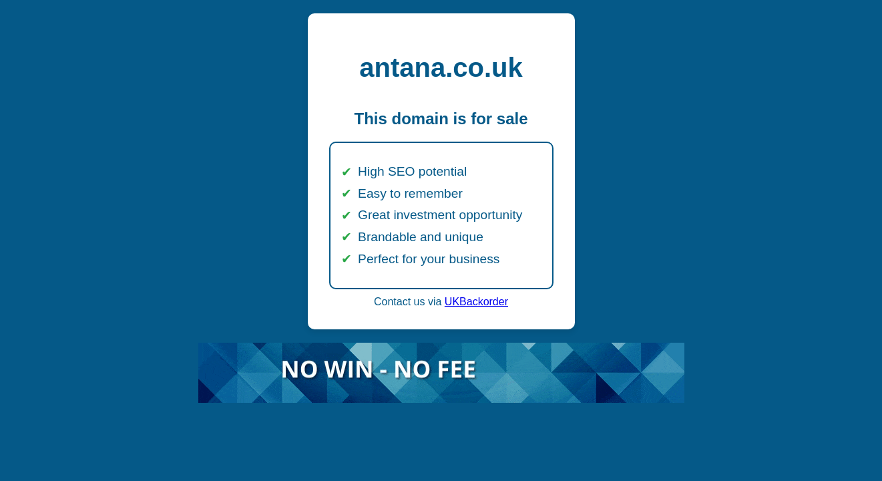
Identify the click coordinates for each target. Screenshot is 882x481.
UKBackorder (476, 301)
